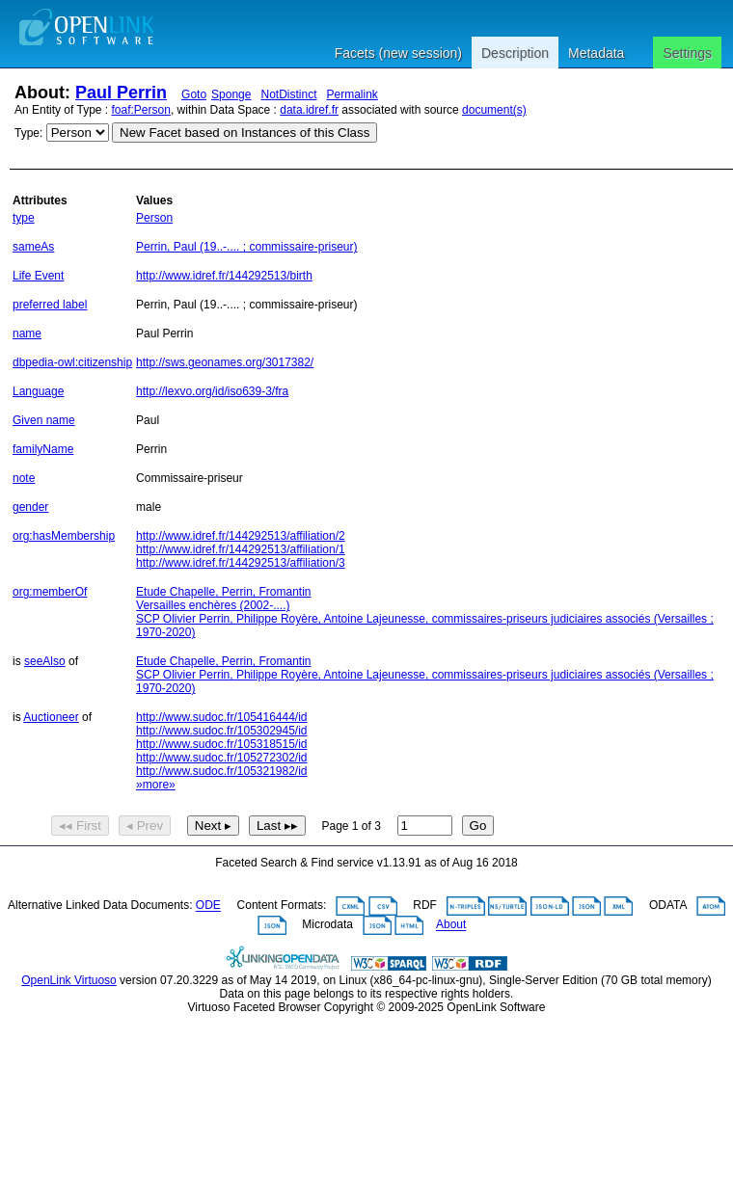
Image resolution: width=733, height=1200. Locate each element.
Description (515, 53)
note (24, 478)
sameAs (33, 246)
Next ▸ (213, 825)
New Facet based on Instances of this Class (244, 132)
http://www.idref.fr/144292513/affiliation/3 (240, 563)
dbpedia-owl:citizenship (72, 362)
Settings (687, 53)
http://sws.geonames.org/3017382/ (224, 362)
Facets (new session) (398, 53)
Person (154, 218)
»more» (156, 784)
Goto (193, 94)
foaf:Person (141, 110)
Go (478, 825)
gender (30, 507)
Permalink (352, 94)
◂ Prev (144, 825)
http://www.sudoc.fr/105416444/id (221, 717)
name (27, 333)
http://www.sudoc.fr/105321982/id (221, 771)
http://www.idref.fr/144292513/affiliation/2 (240, 536)
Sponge (231, 94)
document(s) (494, 110)
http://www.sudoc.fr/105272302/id (221, 757)
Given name (44, 420)
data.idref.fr (309, 110)
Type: (28, 133)
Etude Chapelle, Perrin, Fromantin (223, 592)
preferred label (50, 304)
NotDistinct (288, 94)
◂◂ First (80, 825)
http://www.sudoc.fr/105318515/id (221, 744)
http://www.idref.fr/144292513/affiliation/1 (240, 549)
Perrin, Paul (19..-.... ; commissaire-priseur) (246, 246)
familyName (43, 449)
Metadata (596, 53)
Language (38, 391)
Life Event (38, 275)
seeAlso (45, 661)
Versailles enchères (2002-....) (212, 605)
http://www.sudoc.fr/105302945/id (221, 730)
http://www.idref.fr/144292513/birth (224, 275)
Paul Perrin (121, 92)
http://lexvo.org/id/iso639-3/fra (212, 391)
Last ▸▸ (277, 825)
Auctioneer (50, 717)
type (24, 218)
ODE (208, 906)
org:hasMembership (64, 536)
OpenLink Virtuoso (69, 980)
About (451, 925)
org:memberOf (50, 592)
